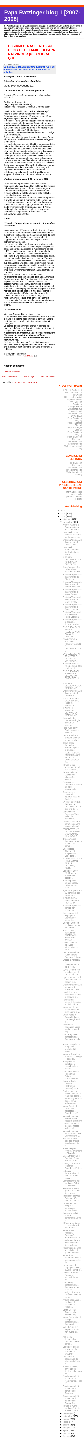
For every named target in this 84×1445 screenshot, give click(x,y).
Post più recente (9, 376)
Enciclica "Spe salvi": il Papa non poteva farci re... (72, 907)
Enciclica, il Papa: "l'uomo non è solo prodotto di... (72, 665)
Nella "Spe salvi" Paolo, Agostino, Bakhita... (71, 730)
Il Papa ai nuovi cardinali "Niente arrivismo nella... (71, 1408)
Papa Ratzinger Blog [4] (75, 424)
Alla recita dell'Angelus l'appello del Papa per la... (72, 1340)
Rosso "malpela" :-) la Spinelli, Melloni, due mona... (71, 1047)
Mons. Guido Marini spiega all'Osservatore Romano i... (72, 1320)
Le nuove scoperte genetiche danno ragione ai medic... (72, 823)
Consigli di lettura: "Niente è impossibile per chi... (71, 1276)
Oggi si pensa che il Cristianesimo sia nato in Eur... (72, 979)
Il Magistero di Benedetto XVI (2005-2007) (75, 413)
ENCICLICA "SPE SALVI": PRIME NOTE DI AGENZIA (71, 702)
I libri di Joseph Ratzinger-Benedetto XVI (75, 465)
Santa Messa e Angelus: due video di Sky (70, 1312)
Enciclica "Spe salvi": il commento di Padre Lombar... (72, 606)
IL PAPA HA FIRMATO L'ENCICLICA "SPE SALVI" (70, 711)
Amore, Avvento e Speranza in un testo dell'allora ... (72, 527)
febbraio (67, 1436)
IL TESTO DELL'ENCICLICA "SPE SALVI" (72, 685)
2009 (63, 510)
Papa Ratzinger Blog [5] (75, 419)
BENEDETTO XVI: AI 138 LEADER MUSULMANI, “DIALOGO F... (71, 832)
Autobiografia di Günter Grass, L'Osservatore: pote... (70, 884)
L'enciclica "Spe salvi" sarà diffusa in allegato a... (72, 994)
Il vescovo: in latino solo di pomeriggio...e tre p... (72, 1216)
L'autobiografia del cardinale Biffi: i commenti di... (71, 1183)
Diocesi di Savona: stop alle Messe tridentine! (71, 1125)
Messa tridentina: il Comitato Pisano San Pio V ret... (71, 1158)
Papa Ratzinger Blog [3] (75, 428)
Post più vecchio (48, 376)
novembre (68, 522)
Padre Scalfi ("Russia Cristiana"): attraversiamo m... (72, 1234)
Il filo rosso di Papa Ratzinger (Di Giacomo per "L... (72, 1198)
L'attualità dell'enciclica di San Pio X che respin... (71, 1174)
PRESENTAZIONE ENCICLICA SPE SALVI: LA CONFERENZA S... (71, 757)
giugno (66, 1425)
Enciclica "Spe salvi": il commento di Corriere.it (72, 693)
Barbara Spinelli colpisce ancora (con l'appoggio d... (71, 1142)
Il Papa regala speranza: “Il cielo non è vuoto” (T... (72, 767)
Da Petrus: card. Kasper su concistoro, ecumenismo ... (71, 1207)
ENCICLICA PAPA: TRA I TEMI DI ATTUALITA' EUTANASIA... (71, 657)
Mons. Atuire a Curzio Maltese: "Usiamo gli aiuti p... (71, 1018)
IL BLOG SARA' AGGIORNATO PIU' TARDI (71, 900)
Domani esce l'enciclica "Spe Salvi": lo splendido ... (71, 815)
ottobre (66, 1413)
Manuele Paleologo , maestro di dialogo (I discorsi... (72, 1056)
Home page (29, 376)
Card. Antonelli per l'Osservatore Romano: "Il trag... (72, 954)
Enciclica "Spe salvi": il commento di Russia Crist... (72, 542)
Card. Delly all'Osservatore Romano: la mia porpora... (71, 1286)
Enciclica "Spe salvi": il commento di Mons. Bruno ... (72, 591)
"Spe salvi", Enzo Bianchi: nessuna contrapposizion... (72, 534)
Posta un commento (12, 372)
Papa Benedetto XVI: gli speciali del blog (73, 446)
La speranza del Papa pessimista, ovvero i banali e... (72, 1267)
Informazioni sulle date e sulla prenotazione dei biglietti (74, 495)
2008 (63, 513)
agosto (66, 1419)
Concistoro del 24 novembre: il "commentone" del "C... (72, 1379)
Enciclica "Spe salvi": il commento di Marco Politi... (72, 599)
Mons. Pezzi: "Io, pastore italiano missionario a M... (72, 1009)
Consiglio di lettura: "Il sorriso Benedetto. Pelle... (72, 1165)
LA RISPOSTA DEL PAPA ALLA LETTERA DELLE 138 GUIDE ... (72, 805)
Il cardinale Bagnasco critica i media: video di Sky (72, 1028)
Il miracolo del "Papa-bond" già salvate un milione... (71, 721)
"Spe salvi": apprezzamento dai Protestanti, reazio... (71, 551)
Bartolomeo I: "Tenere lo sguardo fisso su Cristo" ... (71, 795)
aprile (66, 1430)
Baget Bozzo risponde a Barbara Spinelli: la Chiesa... (71, 746)
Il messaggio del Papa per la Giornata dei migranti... (70, 916)
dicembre (67, 519)
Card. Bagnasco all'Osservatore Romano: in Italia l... (71, 1038)
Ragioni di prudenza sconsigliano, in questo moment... (72, 1250)
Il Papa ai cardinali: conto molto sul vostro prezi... (71, 1225)
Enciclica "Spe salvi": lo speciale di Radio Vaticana (72, 614)
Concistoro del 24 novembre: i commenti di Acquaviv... (71, 1389)
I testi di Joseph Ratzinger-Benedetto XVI (74, 439)
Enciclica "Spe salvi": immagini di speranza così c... (72, 987)
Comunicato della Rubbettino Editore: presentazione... (71, 1075)
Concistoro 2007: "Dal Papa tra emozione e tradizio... (70, 874)
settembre (68, 1416)
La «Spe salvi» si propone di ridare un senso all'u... (71, 737)
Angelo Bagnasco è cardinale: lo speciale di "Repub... (72, 1303)
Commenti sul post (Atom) (25, 382)
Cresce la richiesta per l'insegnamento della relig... (71, 963)
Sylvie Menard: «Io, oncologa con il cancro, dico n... (71, 972)
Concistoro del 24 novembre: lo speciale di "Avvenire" (71, 1350)
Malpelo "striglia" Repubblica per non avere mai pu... (71, 1330)
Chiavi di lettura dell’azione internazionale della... (70, 946)
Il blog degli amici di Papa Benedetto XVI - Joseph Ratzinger (73, 400)
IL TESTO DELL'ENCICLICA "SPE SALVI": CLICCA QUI (72, 560)
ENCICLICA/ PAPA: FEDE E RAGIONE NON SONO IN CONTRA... (72, 632)
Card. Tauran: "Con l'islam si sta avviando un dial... (72, 569)
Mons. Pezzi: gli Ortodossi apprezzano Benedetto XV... (71, 1109)
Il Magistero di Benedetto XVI (75, 407)
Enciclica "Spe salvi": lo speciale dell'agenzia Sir (72, 621)
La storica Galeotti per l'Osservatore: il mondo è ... (72, 925)
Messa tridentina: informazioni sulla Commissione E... (72, 1133)
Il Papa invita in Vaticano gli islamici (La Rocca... (70, 776)
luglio (65, 1422)
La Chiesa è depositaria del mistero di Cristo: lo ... (71, 1360)
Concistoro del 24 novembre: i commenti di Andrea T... (71, 1399)
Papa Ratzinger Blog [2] (75, 433)
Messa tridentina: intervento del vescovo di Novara (72, 1118)
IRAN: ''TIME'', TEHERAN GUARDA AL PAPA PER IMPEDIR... (69, 935)
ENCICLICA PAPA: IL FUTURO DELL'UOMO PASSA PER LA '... (71, 676)
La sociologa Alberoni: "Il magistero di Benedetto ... (70, 852)
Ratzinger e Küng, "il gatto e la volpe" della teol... (72, 1190)
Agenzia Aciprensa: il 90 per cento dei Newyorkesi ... (72, 892)
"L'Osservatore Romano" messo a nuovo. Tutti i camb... (72, 842)
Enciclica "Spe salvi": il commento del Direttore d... (72, 576)
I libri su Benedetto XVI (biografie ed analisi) (73, 472)
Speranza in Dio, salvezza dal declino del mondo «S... (72, 1370)
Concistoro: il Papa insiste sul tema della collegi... (71, 1242)
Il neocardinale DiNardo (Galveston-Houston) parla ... (72, 1084)
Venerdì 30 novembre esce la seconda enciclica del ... (72, 1259)
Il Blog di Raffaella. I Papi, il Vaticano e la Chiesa (72, 392)
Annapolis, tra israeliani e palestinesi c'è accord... (70, 1065)
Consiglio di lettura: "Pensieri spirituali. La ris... (72, 1294)
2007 (63, 516)
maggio (66, 1428)
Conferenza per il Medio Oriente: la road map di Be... (72, 1093)
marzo (66, 1433)
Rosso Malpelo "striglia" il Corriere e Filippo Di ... (72, 1150)
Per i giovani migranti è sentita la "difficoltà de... (72, 1002)
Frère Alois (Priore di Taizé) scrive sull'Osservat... (72, 1100)
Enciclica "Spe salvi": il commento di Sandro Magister (72, 584)
